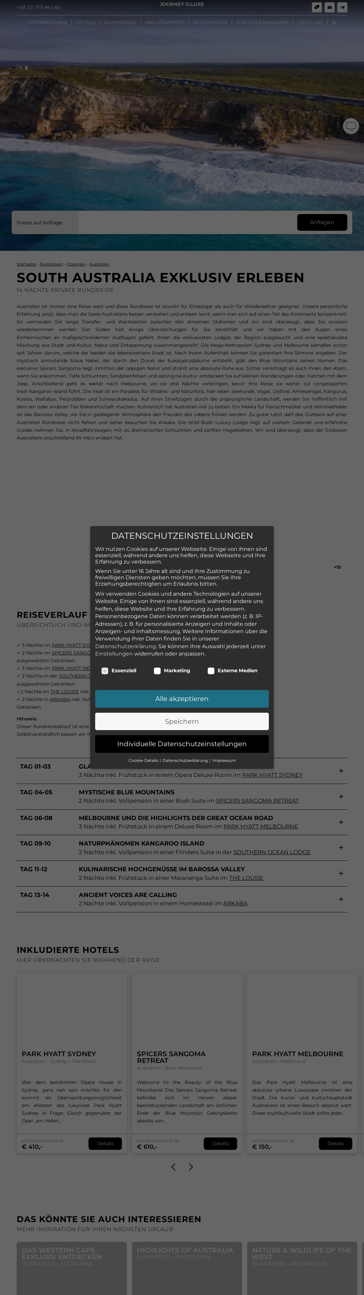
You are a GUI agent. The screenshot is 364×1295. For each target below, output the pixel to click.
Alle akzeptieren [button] (182, 674)
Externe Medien (232, 645)
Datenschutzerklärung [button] (186, 734)
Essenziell (119, 645)
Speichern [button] (182, 696)
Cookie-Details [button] (144, 734)
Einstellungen (114, 628)
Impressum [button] (224, 734)
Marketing (172, 645)
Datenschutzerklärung (125, 621)
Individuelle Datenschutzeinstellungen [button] (182, 719)
